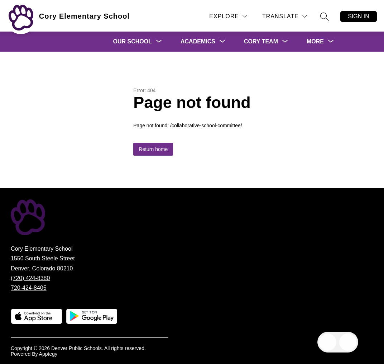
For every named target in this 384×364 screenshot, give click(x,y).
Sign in (358, 16)
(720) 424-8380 (30, 278)
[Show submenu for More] (315, 41)
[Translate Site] (284, 16)
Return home (153, 149)
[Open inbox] (327, 342)
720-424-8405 (29, 288)
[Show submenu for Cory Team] (261, 41)
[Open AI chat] (347, 342)
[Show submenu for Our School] (132, 41)
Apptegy (48, 354)
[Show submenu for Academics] (198, 41)
